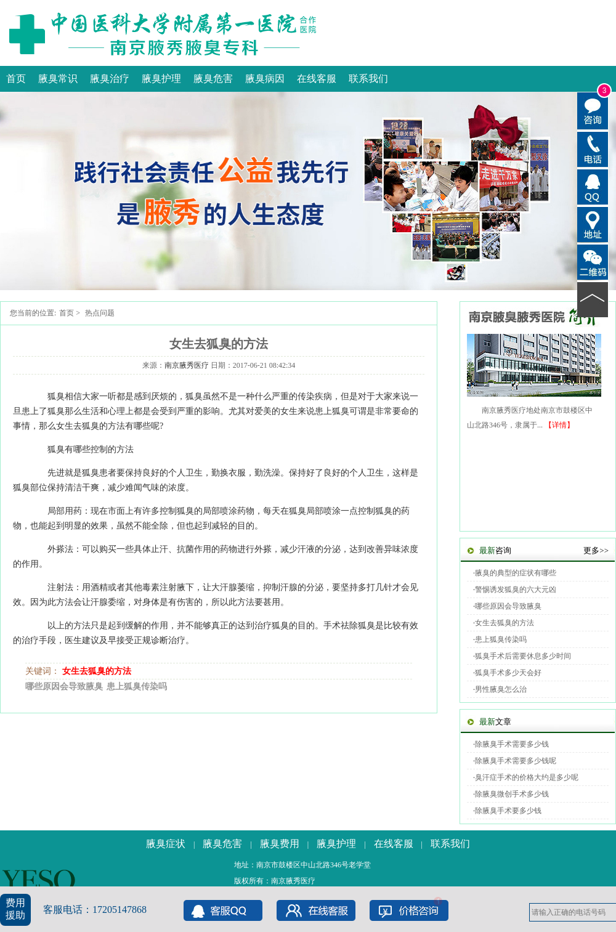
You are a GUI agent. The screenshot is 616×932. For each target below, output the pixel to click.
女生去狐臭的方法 (96, 671)
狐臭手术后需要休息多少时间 (523, 656)
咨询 (495, 550)
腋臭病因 (265, 78)
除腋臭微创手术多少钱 (512, 794)
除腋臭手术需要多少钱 (512, 744)
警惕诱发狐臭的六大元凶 (515, 589)
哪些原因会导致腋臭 (64, 686)
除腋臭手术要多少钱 (508, 810)
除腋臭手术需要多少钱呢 (515, 760)
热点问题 (100, 313)
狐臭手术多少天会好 (508, 672)
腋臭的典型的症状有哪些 (515, 573)
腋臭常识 (58, 78)
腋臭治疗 (109, 78)
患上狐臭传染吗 (137, 686)
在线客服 (316, 78)
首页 (16, 78)
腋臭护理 (161, 78)
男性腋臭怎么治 (501, 689)
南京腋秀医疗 (186, 365)
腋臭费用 (279, 843)
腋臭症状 (165, 843)
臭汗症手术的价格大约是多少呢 (526, 777)
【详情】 (559, 425)
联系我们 (368, 78)
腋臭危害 (213, 78)
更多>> (596, 550)
